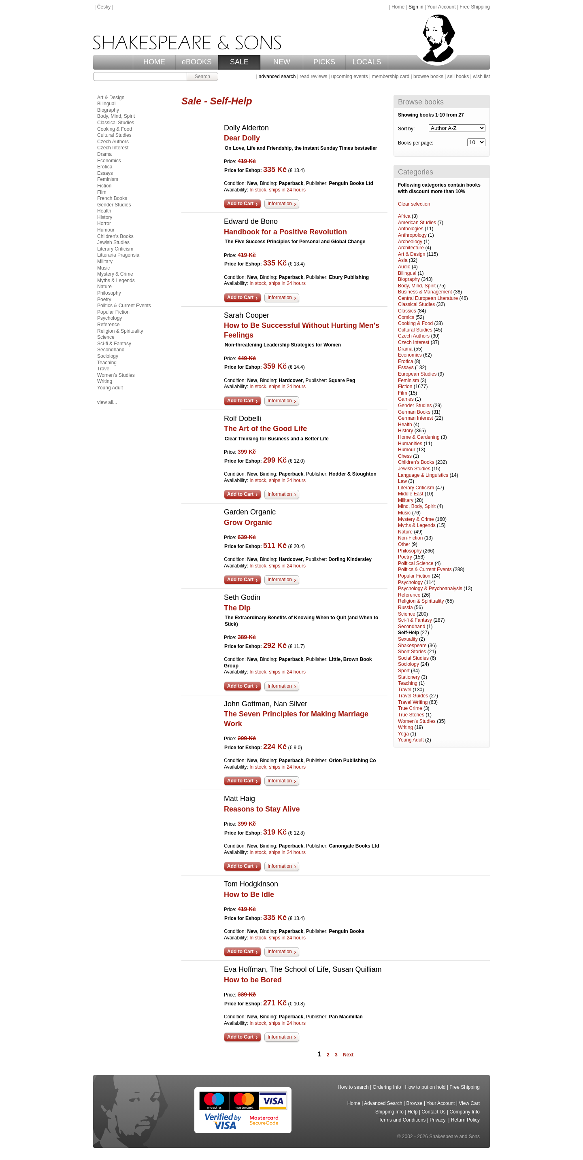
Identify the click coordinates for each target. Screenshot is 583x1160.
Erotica (405, 361)
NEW (281, 62)
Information (280, 203)
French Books (112, 198)
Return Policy (465, 1120)
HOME (154, 62)
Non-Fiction (410, 538)
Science (406, 614)
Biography (409, 279)
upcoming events (349, 76)
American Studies (417, 222)
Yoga (403, 734)
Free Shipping (475, 7)
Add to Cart (240, 203)
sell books (458, 76)
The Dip (237, 608)
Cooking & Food (415, 323)
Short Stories (412, 651)
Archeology (410, 241)
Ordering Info (387, 1087)
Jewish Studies (414, 469)
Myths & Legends (417, 525)
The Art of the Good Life (265, 429)
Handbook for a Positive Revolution (285, 232)
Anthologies (410, 229)
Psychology (410, 582)
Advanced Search (383, 1103)
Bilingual (407, 273)
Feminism (408, 380)
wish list (481, 76)
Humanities (410, 443)
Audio (404, 267)
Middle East (410, 494)
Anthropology (412, 235)
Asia (402, 260)
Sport (404, 670)
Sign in (416, 7)
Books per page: (415, 143)
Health (405, 424)
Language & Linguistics (423, 475)
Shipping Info (389, 1112)
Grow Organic (248, 522)
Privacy (438, 1120)
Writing (405, 727)
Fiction (405, 386)
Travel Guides (413, 696)
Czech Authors (414, 336)
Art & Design (411, 254)
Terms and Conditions (402, 1120)
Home (398, 7)
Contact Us (433, 1112)
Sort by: (406, 129)
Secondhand (411, 626)
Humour (406, 450)
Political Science (415, 563)
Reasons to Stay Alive (262, 809)
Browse (414, 1103)
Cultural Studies (415, 330)
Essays (406, 367)
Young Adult (411, 740)
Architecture (411, 248)
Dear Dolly (242, 138)
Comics (406, 317)
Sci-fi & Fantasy (415, 620)
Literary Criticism (416, 488)
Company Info (464, 1112)
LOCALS (366, 62)
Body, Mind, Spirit (417, 286)
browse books (428, 76)
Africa (404, 216)
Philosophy (410, 551)
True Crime (410, 708)
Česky (104, 7)
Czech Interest (413, 342)
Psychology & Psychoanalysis (430, 588)
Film (402, 393)
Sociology (408, 664)
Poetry (405, 557)
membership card (390, 76)
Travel (404, 690)
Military (405, 500)
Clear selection (414, 204)
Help (413, 1112)
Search (202, 76)
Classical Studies (416, 304)
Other (404, 544)
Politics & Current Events (425, 569)
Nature (405, 532)
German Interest (415, 418)
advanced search (277, 76)
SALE (239, 62)
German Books (414, 412)
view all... (107, 402)
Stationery (409, 677)
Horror (104, 223)
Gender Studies (415, 405)
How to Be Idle (249, 894)
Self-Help (408, 632)
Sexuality (408, 639)
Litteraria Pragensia (118, 255)
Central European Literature (428, 298)
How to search (353, 1087)
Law (402, 481)
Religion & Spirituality (421, 601)
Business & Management (425, 292)
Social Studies (413, 658)
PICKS (324, 62)
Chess (405, 456)
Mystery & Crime (416, 519)
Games (406, 399)
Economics (410, 355)
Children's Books (416, 462)
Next (348, 1055)
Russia (405, 607)
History (405, 430)
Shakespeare (412, 645)
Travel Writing (413, 702)
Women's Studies (417, 721)
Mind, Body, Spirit (417, 506)
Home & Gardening (419, 437)
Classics (407, 311)
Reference (409, 595)
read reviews (313, 76)
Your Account (441, 7)
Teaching (407, 683)
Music (404, 513)
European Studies (417, 374)
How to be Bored (253, 980)
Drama (405, 349)
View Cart (469, 1103)
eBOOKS (197, 62)
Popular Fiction (414, 576)
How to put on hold (425, 1087)
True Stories (411, 715)
